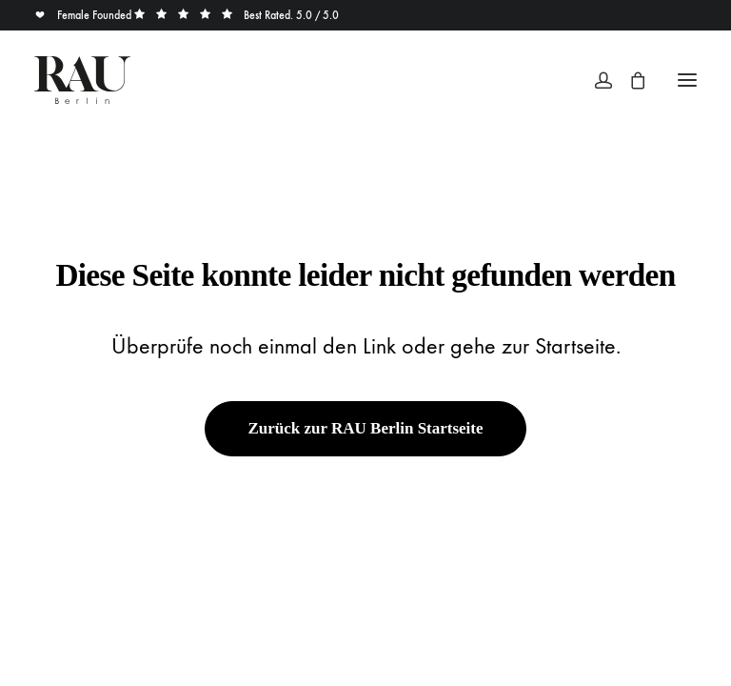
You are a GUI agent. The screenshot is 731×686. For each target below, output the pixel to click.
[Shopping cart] (629, 80)
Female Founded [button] (84, 15)
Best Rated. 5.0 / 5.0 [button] (236, 15)
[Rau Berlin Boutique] (82, 80)
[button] (687, 80)
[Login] (595, 80)
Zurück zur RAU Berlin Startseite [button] (365, 428)
